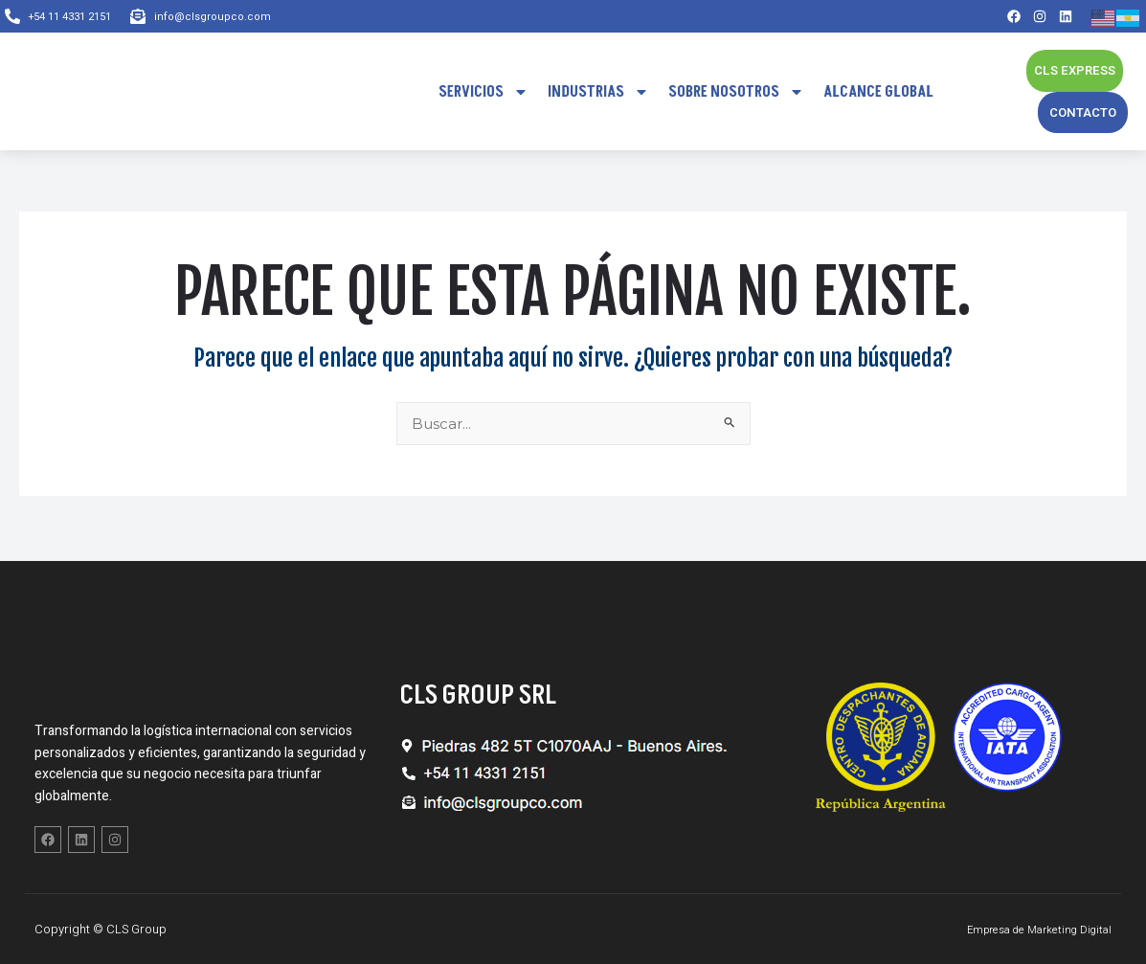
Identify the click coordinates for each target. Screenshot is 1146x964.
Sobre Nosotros (736, 92)
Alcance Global (878, 91)
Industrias (598, 92)
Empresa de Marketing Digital (1029, 929)
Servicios (483, 92)
